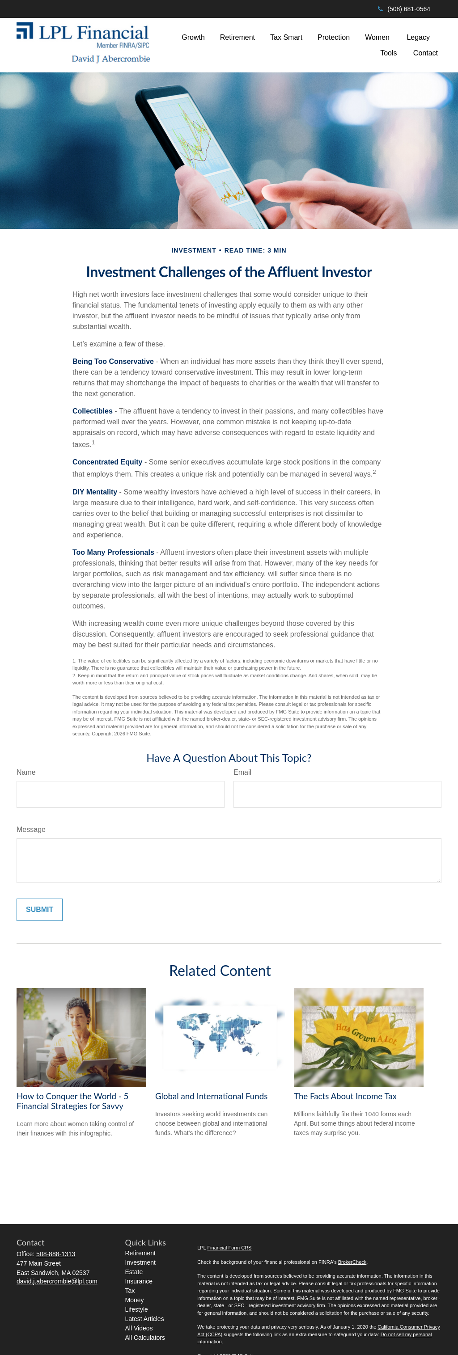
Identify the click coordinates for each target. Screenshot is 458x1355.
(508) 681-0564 (403, 9)
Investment (140, 1262)
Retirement (140, 1253)
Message (31, 829)
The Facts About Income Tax (345, 1096)
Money (134, 1300)
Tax (130, 1290)
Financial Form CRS (229, 1247)
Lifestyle (136, 1309)
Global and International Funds (211, 1096)
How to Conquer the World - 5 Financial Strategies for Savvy (72, 1101)
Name (26, 772)
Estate (134, 1271)
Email (242, 772)
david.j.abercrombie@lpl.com (57, 1281)
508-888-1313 (55, 1254)
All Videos (139, 1328)
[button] (193, 37)
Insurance (139, 1281)
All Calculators (145, 1337)
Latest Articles (144, 1318)
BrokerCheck (352, 1262)
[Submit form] (40, 910)
